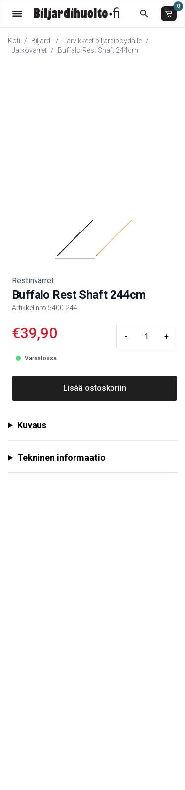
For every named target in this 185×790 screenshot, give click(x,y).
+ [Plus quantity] (166, 336)
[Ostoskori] (169, 13)
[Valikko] (17, 13)
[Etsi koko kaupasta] (143, 13)
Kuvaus (31, 425)
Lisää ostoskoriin (94, 388)
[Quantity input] (146, 337)
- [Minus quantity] (126, 336)
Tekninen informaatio (61, 457)
